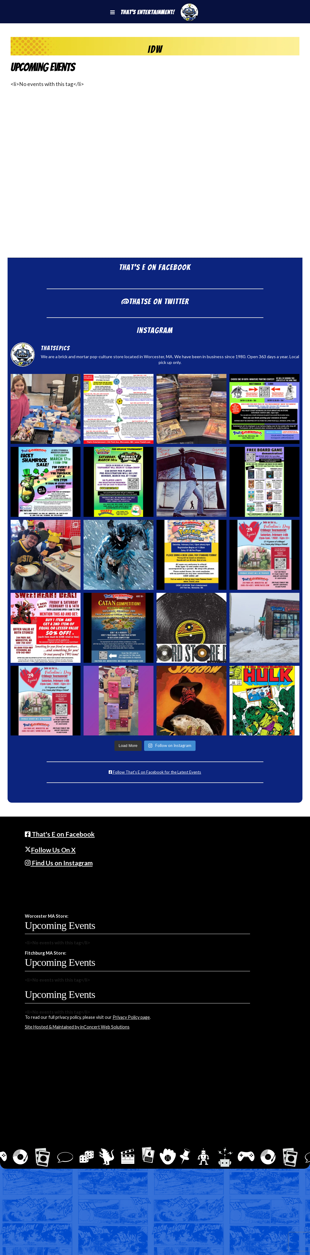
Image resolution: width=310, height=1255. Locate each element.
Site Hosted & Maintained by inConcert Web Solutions (77, 1026)
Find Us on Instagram (59, 863)
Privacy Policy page (131, 1017)
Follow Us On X (50, 850)
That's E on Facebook (60, 834)
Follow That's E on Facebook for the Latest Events (155, 772)
